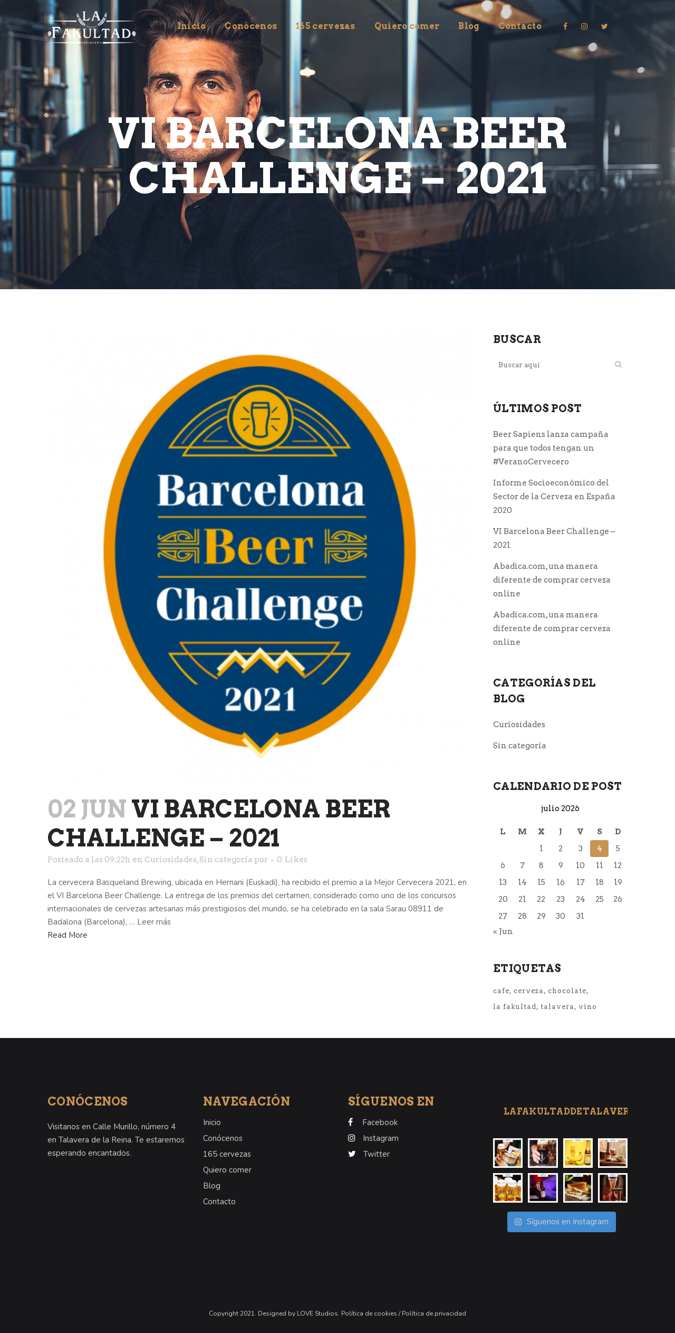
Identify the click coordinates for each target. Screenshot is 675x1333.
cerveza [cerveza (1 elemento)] (529, 991)
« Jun (503, 931)
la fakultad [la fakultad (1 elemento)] (514, 1007)
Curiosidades (170, 859)
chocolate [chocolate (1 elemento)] (567, 991)
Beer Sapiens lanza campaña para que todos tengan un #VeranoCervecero (551, 448)
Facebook (380, 1122)
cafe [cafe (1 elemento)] (501, 991)
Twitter (376, 1154)
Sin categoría (226, 859)
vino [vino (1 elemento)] (587, 1007)
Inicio (212, 1122)
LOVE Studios (316, 1313)
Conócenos (223, 1138)
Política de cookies (370, 1313)
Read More (67, 935)
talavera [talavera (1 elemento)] (557, 1007)
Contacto (219, 1201)
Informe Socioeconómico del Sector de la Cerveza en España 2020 (554, 496)
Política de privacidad (434, 1313)
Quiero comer (227, 1170)
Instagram (381, 1138)
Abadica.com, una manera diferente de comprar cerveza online (552, 579)
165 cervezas (227, 1154)
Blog (211, 1185)
